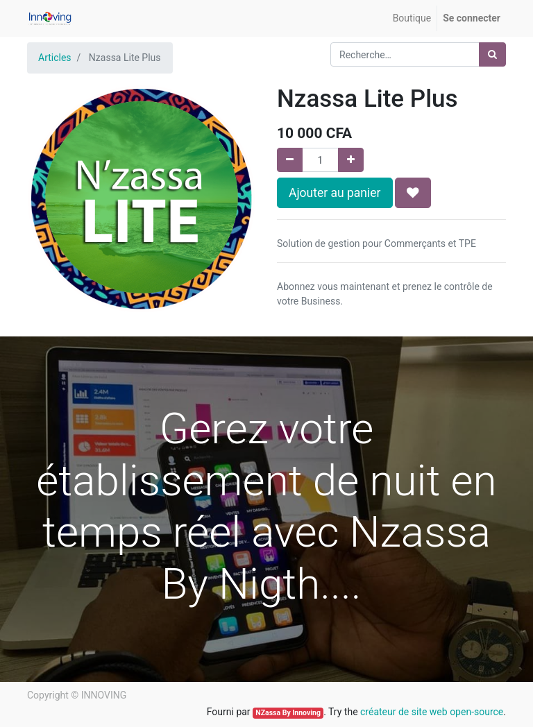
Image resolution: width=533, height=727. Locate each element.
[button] (413, 193)
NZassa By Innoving (288, 712)
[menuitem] (412, 18)
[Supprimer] (290, 160)
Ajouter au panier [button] (335, 193)
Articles (54, 57)
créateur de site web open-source (431, 711)
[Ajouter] (351, 160)
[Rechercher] (492, 54)
